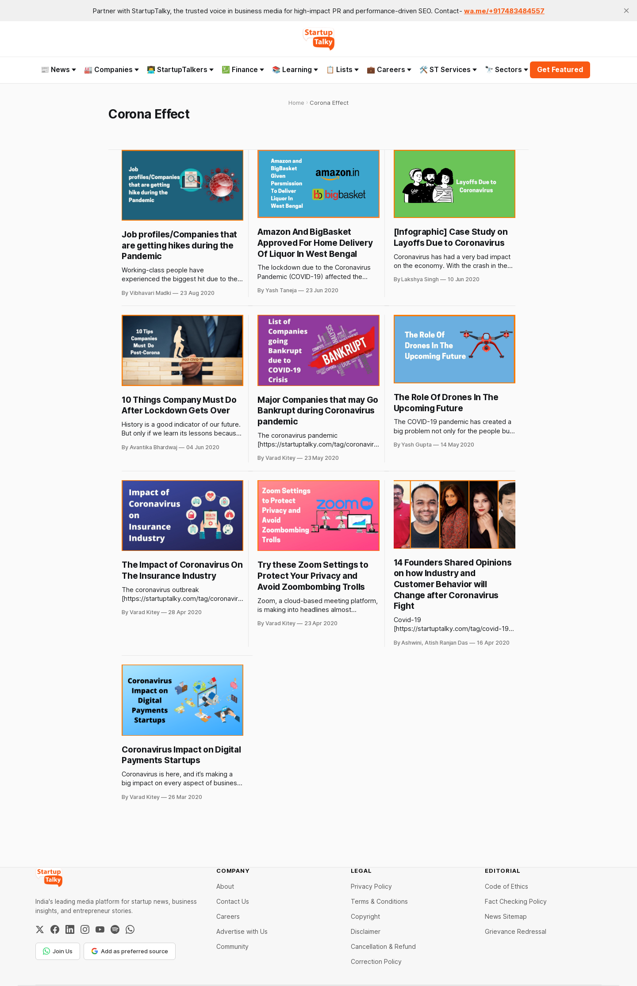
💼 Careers (389, 69)
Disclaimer (365, 931)
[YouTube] (100, 929)
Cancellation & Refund (383, 946)
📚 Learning (295, 69)
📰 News (58, 69)
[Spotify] (115, 929)
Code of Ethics (506, 886)
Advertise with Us (242, 931)
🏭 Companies (111, 69)
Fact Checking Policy (516, 901)
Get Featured (560, 69)
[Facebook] (54, 929)
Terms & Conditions (379, 901)
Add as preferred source (129, 951)
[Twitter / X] (39, 929)
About (225, 886)
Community (232, 946)
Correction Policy (376, 961)
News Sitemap (506, 916)
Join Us (58, 951)
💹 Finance (243, 69)
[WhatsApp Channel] (130, 929)
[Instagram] (85, 929)
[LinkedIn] (69, 929)
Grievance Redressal (515, 931)
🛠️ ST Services (448, 69)
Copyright (365, 916)
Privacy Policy (371, 886)
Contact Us (232, 901)
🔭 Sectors (506, 69)
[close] (626, 11)
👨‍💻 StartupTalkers (180, 69)
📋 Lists (342, 69)
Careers (228, 916)
